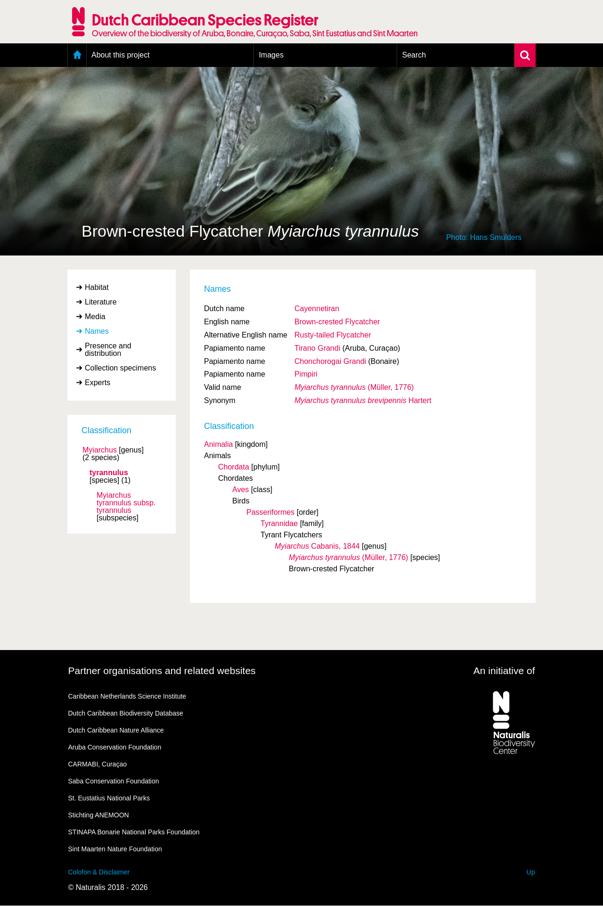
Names (97, 331)
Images (271, 55)
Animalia (218, 444)
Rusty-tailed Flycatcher (332, 335)
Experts (97, 383)
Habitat (97, 287)
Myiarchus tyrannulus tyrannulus (126, 503)
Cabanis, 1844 (317, 546)
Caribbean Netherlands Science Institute (127, 696)
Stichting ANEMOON (98, 815)
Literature (101, 302)
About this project (120, 55)
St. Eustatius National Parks (109, 798)
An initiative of (504, 670)
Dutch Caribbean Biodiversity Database (125, 713)
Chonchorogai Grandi (330, 361)
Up (531, 872)
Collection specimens (120, 368)
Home (77, 55)
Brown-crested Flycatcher (337, 322)
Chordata (233, 467)
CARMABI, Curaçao (97, 764)
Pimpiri (306, 374)
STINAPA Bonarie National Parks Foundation (134, 832)
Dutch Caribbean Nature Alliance (116, 730)
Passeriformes (270, 512)
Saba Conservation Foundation (113, 781)
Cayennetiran (316, 309)
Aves (240, 490)
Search (414, 55)
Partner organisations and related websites (162, 670)
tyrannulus (109, 473)
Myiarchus (99, 450)
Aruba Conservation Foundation (115, 747)
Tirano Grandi (317, 348)
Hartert (363, 400)
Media (95, 317)
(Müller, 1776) (354, 387)
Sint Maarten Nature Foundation (115, 849)
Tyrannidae (279, 523)
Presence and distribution (108, 349)
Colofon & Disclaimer (99, 872)
